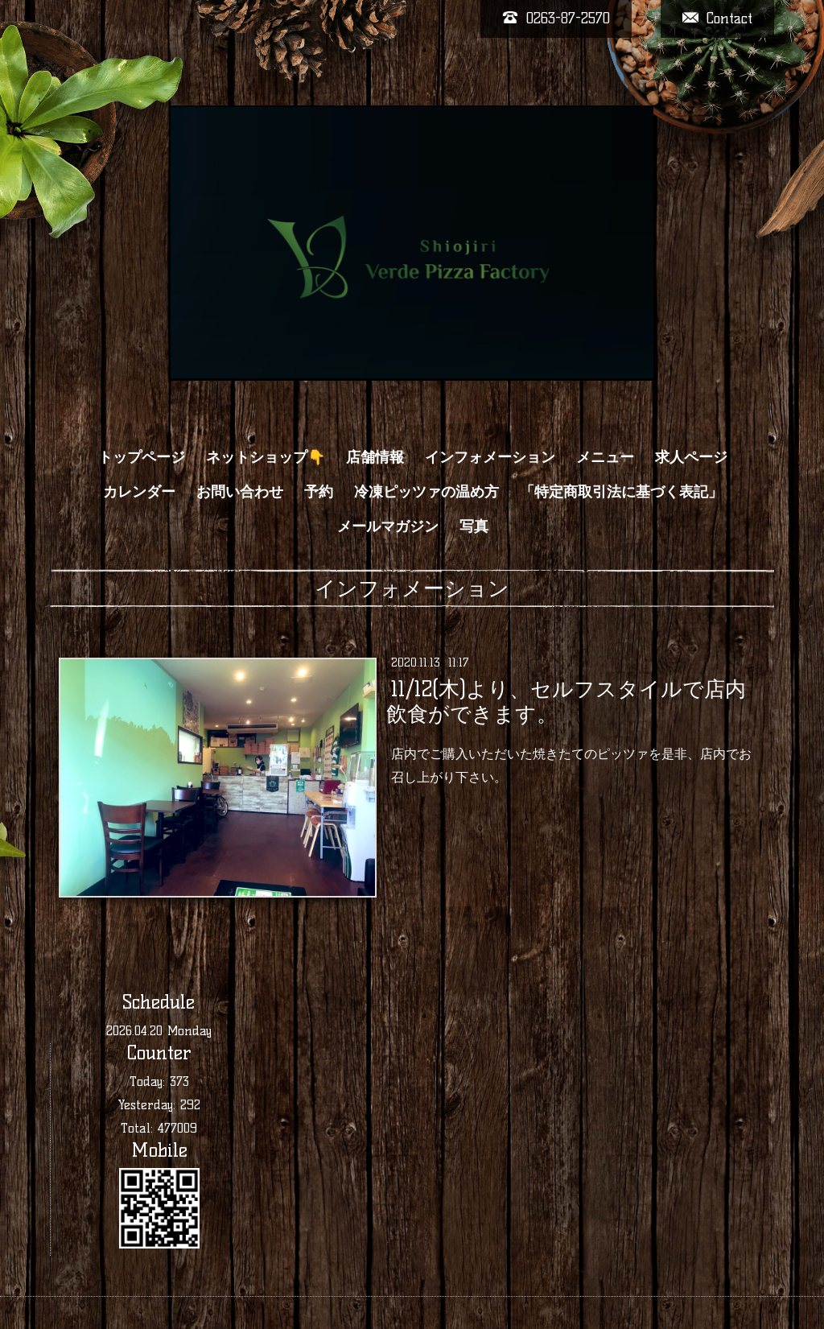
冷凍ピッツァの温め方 (426, 492)
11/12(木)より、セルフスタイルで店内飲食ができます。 (565, 701)
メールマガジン (388, 526)
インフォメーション (490, 457)
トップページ (141, 457)
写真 (473, 526)
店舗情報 (375, 457)
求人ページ (691, 457)
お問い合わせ (239, 492)
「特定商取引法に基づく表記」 (621, 492)
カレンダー (139, 492)
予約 (318, 492)
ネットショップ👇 (265, 457)
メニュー (605, 457)
